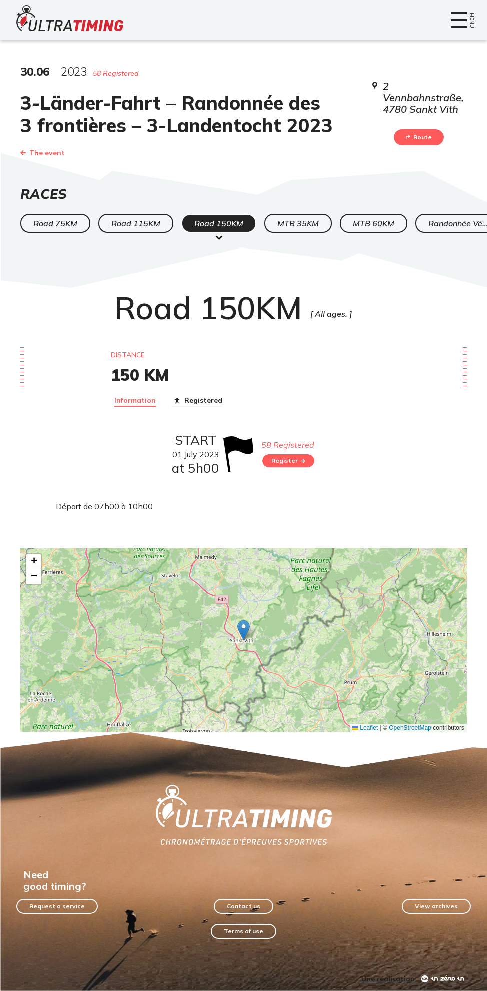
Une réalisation (388, 979)
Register (288, 460)
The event (42, 153)
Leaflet (365, 727)
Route (419, 137)
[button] (243, 630)
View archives (436, 906)
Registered (197, 400)
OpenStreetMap (410, 727)
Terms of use (243, 931)
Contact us (243, 906)
